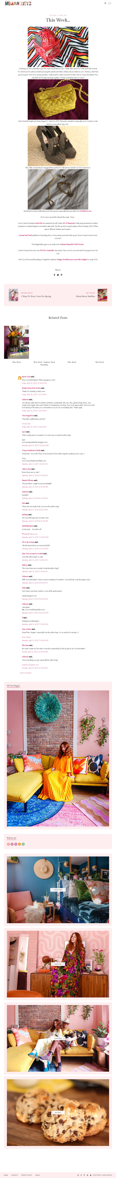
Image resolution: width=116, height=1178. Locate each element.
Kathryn (25, 565)
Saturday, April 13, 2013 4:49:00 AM (35, 487)
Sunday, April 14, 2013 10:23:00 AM (35, 652)
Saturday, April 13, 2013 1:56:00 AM (35, 464)
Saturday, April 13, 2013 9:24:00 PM (35, 599)
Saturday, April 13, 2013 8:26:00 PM (35, 583)
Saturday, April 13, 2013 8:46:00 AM (35, 521)
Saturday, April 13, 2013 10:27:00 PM (35, 613)
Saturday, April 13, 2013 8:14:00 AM (35, 498)
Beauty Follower (27, 480)
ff (22, 618)
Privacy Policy (26, 1175)
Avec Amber (26, 629)
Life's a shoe (26, 469)
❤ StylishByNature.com (29, 534)
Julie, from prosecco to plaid (32, 553)
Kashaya (25, 514)
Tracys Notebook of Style (31, 450)
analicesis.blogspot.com (30, 665)
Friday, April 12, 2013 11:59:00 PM (34, 427)
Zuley (24, 588)
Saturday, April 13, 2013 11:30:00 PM (35, 640)
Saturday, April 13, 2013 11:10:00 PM (35, 624)
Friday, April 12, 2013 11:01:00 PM (34, 394)
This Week (16, 362)
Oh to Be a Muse (28, 542)
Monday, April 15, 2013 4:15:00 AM (35, 668)
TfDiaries (99, 1175)
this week (52, 15)
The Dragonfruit (28, 415)
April (24, 432)
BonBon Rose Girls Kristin (31, 388)
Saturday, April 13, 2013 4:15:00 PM (34, 571)
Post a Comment (25, 673)
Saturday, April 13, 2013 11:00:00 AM (35, 537)
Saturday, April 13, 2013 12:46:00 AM (35, 445)
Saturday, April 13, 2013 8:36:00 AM (35, 509)
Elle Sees (25, 645)
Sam (23, 503)
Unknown (25, 399)
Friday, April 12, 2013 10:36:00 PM (34, 383)
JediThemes (109, 1175)
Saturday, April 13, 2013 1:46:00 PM (34, 560)
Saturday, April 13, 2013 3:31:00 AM (35, 475)
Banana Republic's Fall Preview (72, 244)
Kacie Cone (26, 376)
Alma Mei (38, 223)
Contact (14, 1175)
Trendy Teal (26, 423)
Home (6, 1175)
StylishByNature (27, 526)
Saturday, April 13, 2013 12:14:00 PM (35, 548)
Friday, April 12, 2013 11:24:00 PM (34, 411)
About (38, 1175)
